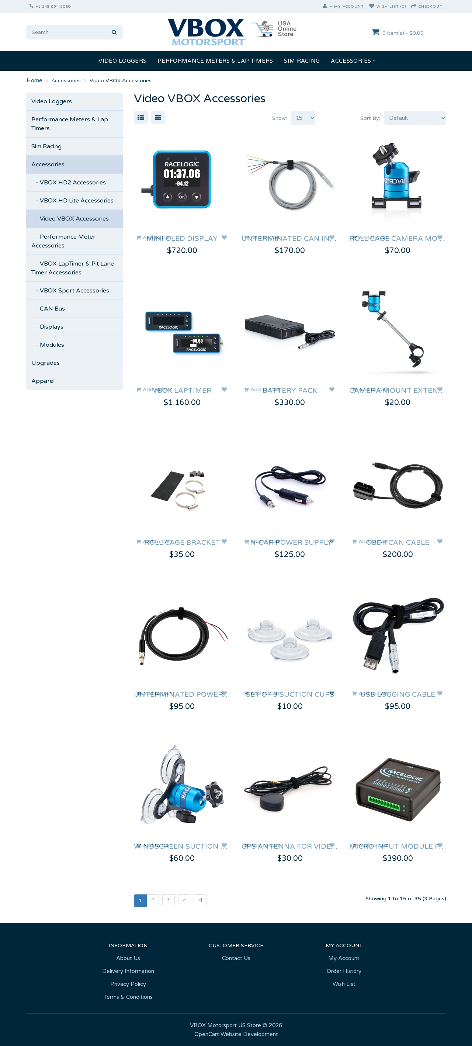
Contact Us (236, 958)
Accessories (351, 61)
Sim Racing (302, 61)
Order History (344, 971)
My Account (344, 958)
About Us (128, 958)
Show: (279, 118)
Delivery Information (128, 971)
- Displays (47, 326)
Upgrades (45, 363)
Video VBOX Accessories (121, 80)
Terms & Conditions (128, 997)
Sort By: (370, 118)
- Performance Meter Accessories (63, 241)
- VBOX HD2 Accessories (68, 182)
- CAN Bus (48, 308)
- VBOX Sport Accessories (70, 290)
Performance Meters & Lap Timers (215, 61)
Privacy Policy (128, 984)
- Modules (47, 345)
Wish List (344, 984)
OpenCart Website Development (236, 1034)
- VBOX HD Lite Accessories (72, 200)
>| (200, 899)
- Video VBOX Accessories (70, 218)
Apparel (43, 381)
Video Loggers (122, 61)
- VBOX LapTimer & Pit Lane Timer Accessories (72, 268)
